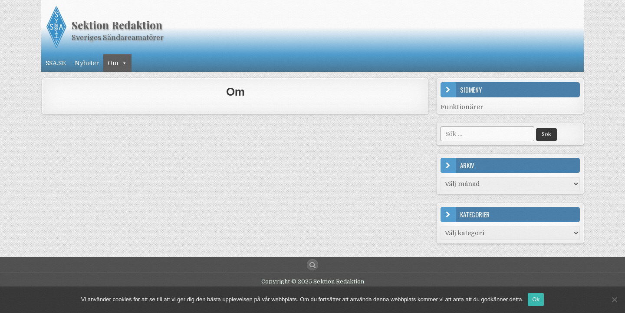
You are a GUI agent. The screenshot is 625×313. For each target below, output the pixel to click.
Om (117, 63)
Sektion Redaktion (117, 25)
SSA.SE (56, 63)
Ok (535, 299)
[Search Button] (312, 264)
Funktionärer (462, 106)
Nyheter (87, 63)
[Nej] (614, 299)
